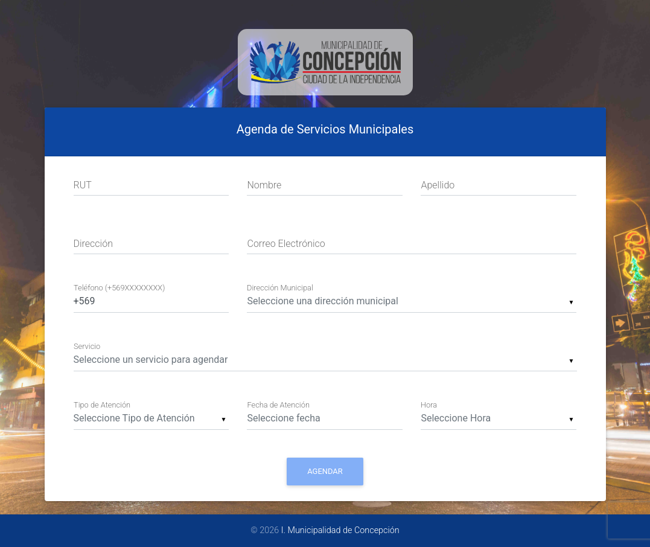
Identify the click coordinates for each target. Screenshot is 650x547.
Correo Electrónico (286, 243)
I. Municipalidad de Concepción (340, 530)
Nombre (264, 185)
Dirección (93, 243)
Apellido (437, 185)
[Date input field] (325, 417)
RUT (83, 185)
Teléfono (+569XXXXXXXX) (119, 287)
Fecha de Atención (278, 405)
